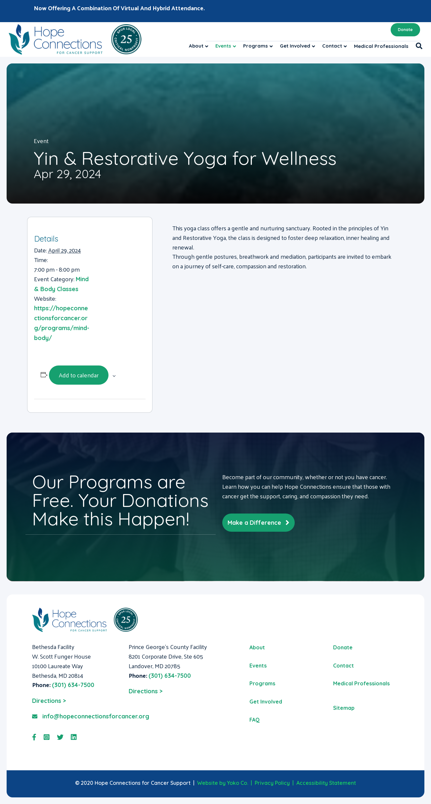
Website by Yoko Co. (222, 783)
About (196, 46)
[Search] (417, 46)
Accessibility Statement (326, 783)
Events (223, 46)
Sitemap (344, 708)
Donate (405, 29)
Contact (332, 46)
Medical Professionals (381, 46)
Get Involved (295, 46)
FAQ (254, 719)
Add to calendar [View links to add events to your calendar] (79, 374)
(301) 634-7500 (73, 685)
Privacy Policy (272, 783)
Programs (255, 46)
